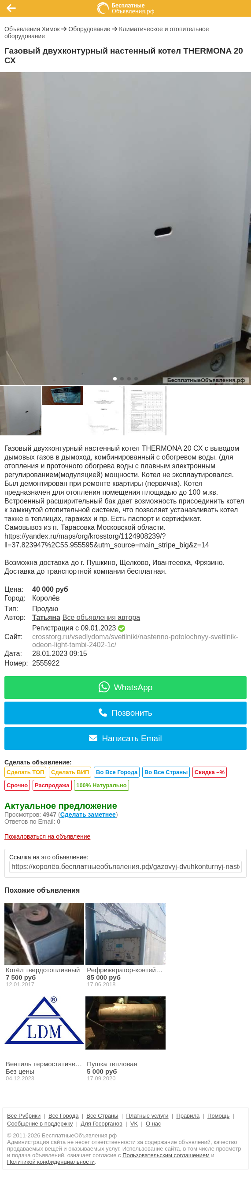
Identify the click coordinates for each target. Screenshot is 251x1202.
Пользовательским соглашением (166, 1155)
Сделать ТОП (25, 772)
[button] (115, 378)
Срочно (17, 785)
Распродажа (52, 785)
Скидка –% (210, 772)
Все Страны (102, 1115)
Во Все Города (116, 772)
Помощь (218, 1115)
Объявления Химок (32, 29)
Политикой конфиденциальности (51, 1162)
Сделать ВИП (70, 772)
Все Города (63, 1115)
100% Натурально (101, 785)
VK (134, 1123)
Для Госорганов (101, 1123)
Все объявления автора (101, 617)
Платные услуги (147, 1115)
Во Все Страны (166, 772)
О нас (153, 1123)
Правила (187, 1115)
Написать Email (125, 738)
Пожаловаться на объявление (47, 836)
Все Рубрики (24, 1115)
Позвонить (125, 712)
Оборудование (89, 29)
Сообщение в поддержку (40, 1123)
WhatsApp (126, 687)
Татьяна (46, 617)
